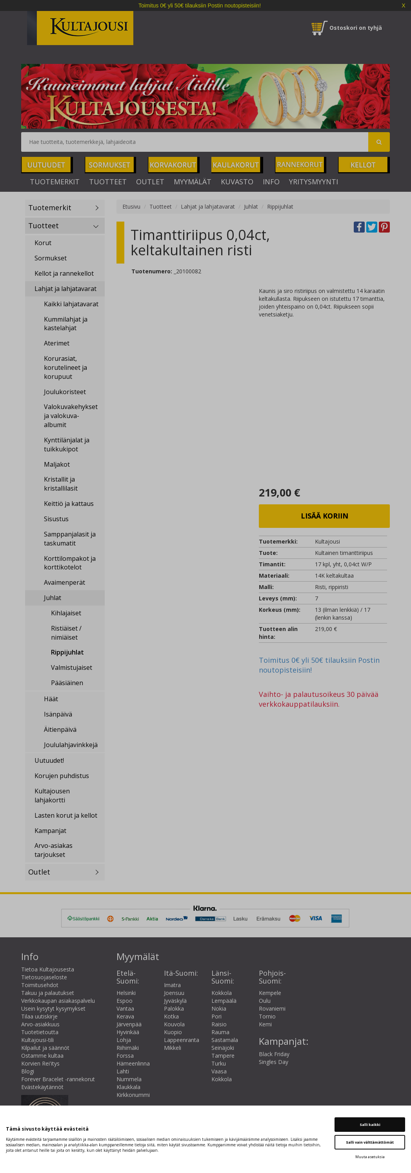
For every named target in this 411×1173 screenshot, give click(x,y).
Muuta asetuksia (370, 1156)
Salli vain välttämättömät (370, 1142)
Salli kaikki (370, 1124)
